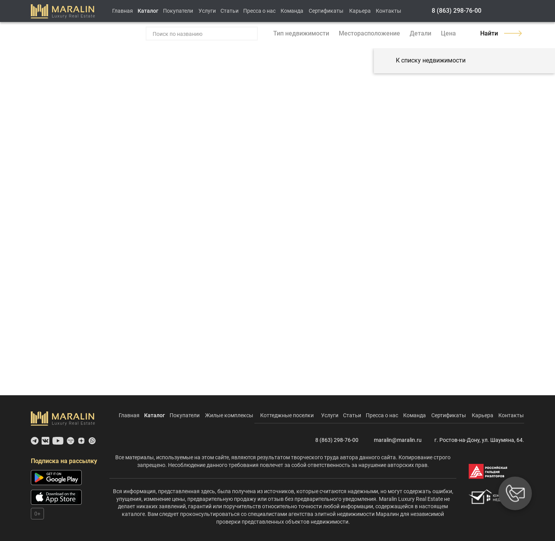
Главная (122, 11)
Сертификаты (326, 11)
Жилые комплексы (229, 415)
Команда (292, 11)
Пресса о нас (259, 11)
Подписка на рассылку (64, 461)
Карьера (360, 11)
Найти (501, 33)
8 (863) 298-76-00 (456, 10)
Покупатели (178, 11)
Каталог (148, 11)
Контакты (388, 11)
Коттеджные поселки (287, 415)
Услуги (207, 11)
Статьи (229, 11)
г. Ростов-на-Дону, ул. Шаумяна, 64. (476, 440)
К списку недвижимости (424, 61)
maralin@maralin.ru (393, 440)
